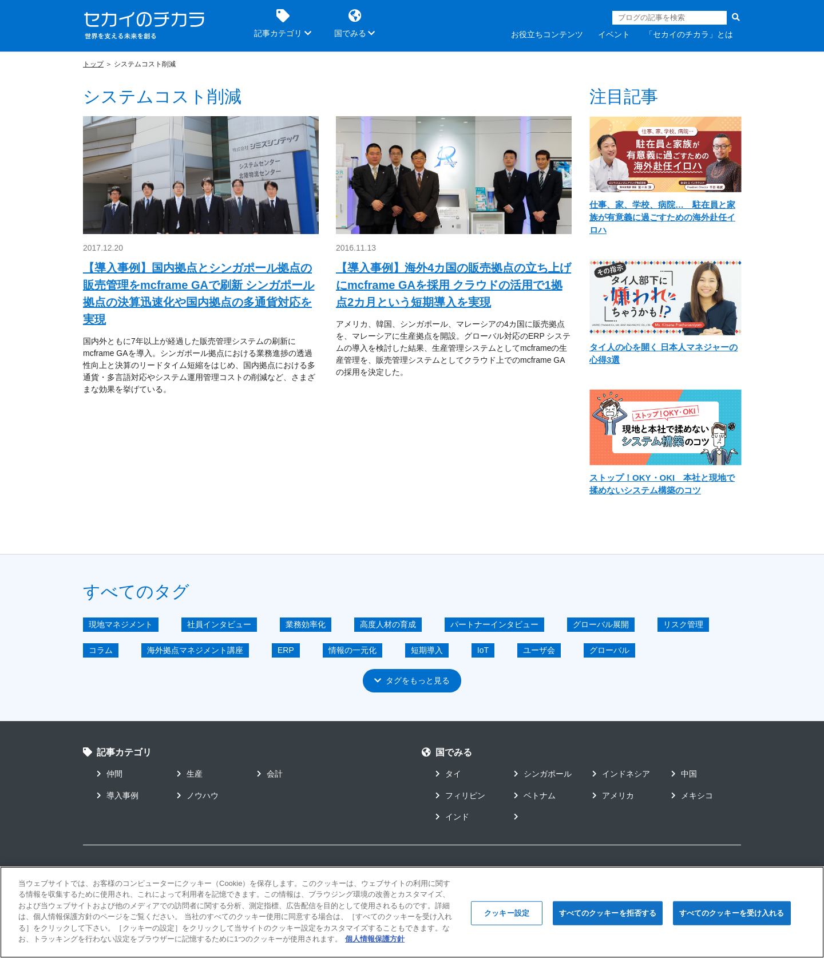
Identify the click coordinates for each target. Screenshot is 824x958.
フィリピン (460, 795)
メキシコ (692, 795)
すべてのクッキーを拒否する (608, 913)
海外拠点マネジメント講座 (195, 650)
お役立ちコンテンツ (547, 34)
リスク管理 (683, 624)
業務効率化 (306, 624)
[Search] (669, 18)
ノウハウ (198, 795)
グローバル (609, 650)
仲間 (109, 773)
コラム (101, 650)
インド (452, 816)
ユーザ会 (539, 650)
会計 (270, 773)
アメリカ (613, 795)
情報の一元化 (352, 650)
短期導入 (427, 650)
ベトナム (535, 795)
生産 (190, 773)
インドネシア (621, 773)
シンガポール (543, 773)
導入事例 (117, 795)
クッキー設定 (506, 913)
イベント (614, 34)
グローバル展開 (601, 624)
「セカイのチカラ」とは (689, 34)
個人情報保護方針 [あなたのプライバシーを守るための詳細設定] (375, 939)
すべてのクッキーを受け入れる (732, 913)
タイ (448, 773)
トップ (93, 64)
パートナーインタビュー (494, 624)
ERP (286, 650)
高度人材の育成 (388, 624)
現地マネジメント (121, 624)
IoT (483, 650)
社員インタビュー (219, 624)
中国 (684, 773)
